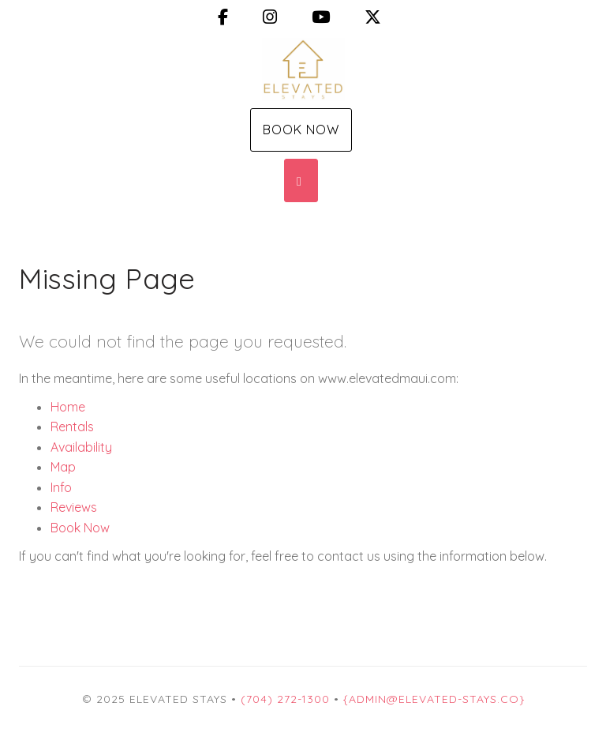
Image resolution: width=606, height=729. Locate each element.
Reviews (73, 507)
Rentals (72, 426)
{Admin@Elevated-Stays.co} (434, 699)
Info (61, 487)
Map (63, 467)
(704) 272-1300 (285, 699)
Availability (81, 447)
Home (67, 407)
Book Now (301, 129)
